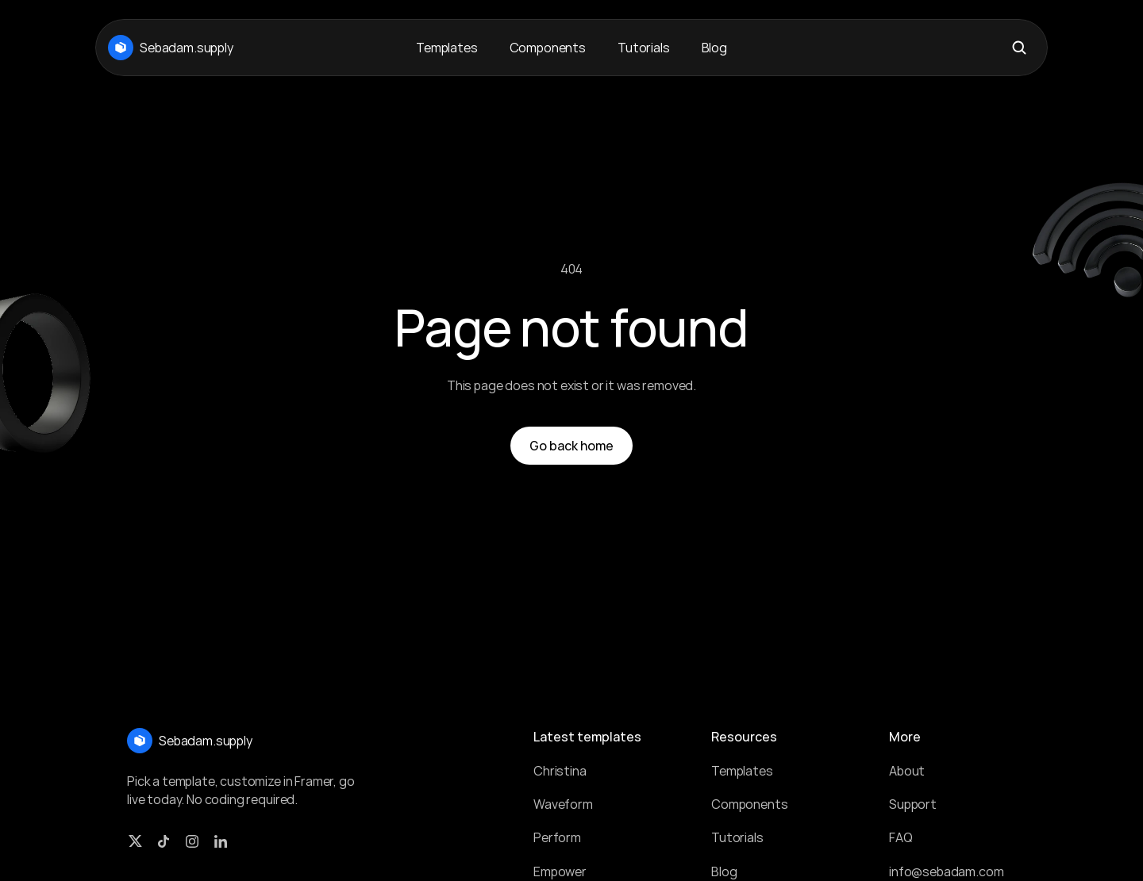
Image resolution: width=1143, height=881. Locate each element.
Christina (560, 770)
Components (749, 804)
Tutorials (737, 837)
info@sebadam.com (946, 871)
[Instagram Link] (192, 841)
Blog (724, 871)
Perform (557, 837)
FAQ (901, 837)
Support (913, 804)
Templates (742, 770)
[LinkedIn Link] (221, 841)
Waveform (563, 804)
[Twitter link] (135, 841)
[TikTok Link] (163, 841)
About (907, 770)
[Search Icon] (1019, 47)
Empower (560, 871)
